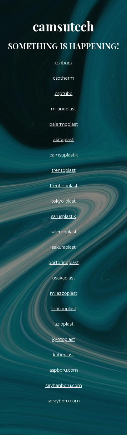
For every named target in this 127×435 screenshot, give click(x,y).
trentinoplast (64, 185)
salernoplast (64, 232)
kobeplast (63, 355)
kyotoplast (63, 339)
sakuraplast (64, 247)
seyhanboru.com (63, 385)
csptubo (64, 93)
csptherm (63, 78)
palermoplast (63, 124)
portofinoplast (63, 262)
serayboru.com (64, 401)
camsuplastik (63, 155)
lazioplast (63, 324)
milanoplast (63, 109)
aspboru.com (63, 370)
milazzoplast (63, 293)
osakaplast (63, 278)
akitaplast (63, 139)
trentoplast (64, 170)
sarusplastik (63, 216)
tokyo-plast (63, 201)
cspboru (63, 63)
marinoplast (63, 308)
